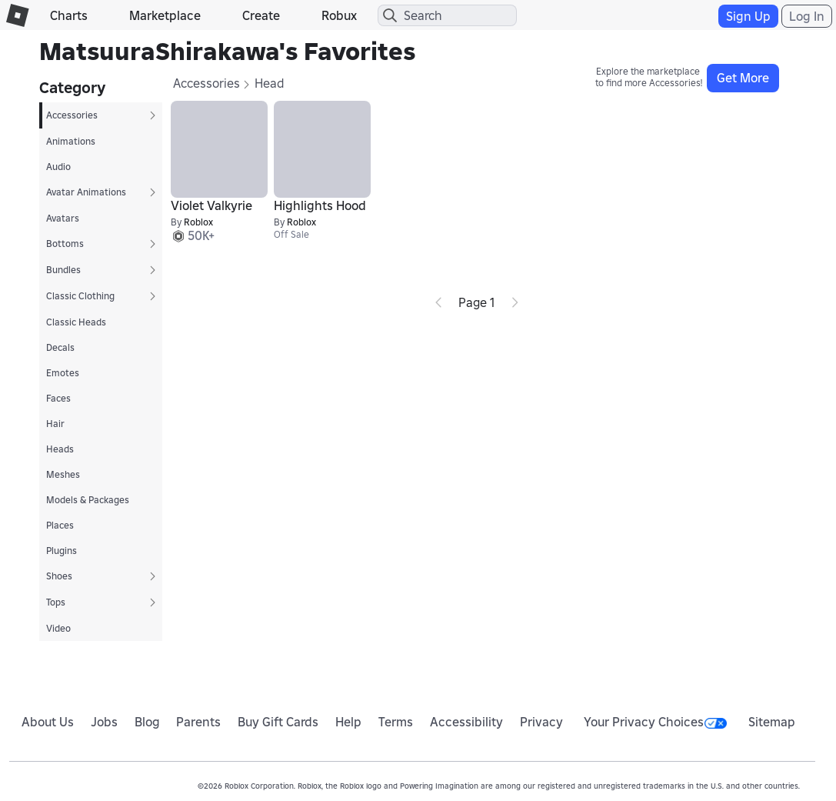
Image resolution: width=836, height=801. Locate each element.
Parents (198, 721)
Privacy (541, 721)
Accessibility (466, 721)
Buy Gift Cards (278, 721)
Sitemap (771, 721)
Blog (147, 721)
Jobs (104, 721)
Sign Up (748, 16)
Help (348, 721)
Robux (339, 15)
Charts (69, 15)
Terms (395, 721)
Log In (806, 16)
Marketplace (165, 15)
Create (261, 15)
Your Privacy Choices (655, 721)
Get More (743, 77)
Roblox (198, 222)
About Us (48, 721)
